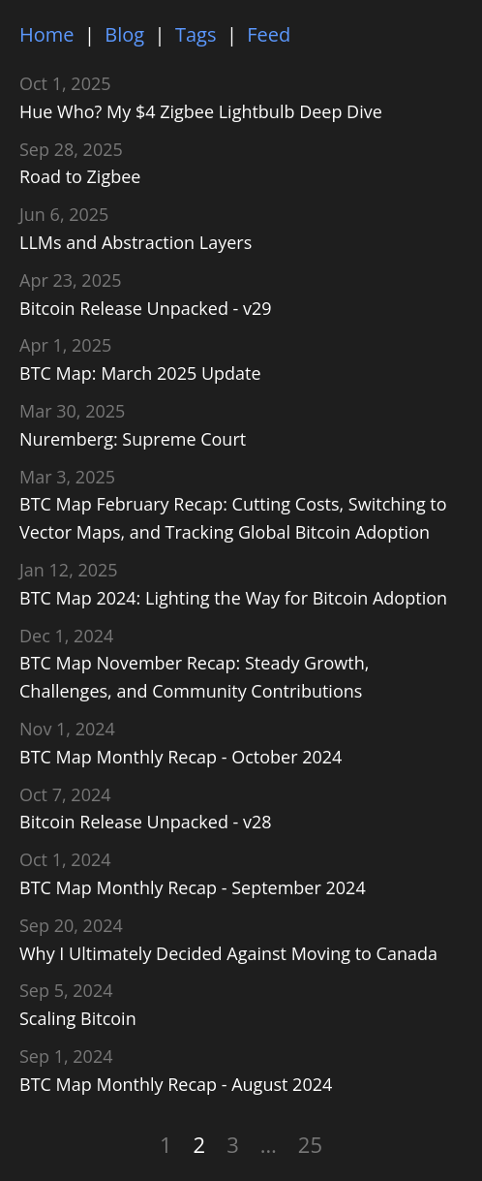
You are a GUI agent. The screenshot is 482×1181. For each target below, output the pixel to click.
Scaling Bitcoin (77, 1018)
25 (310, 1144)
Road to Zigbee (79, 176)
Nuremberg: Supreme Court (132, 439)
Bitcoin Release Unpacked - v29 (145, 308)
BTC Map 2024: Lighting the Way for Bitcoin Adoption (233, 597)
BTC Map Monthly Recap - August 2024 (175, 1084)
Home (47, 34)
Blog (124, 34)
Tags (196, 34)
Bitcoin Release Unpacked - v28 (145, 821)
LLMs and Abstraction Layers (135, 242)
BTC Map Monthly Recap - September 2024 (192, 887)
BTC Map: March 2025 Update (140, 373)
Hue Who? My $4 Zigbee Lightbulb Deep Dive (200, 111)
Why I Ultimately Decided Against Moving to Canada (228, 953)
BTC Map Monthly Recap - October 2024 (180, 756)
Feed (268, 34)
